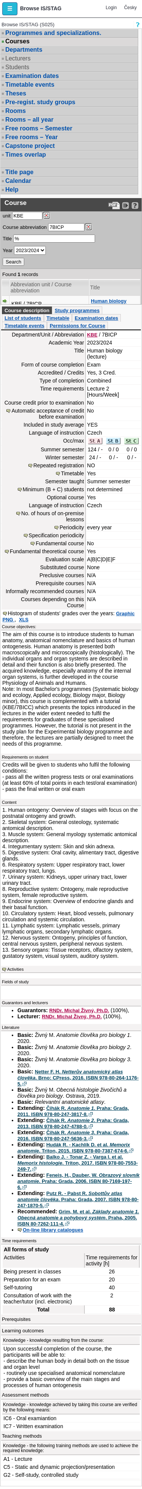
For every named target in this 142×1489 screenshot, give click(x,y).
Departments (23, 49)
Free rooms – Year (31, 137)
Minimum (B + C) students (53, 489)
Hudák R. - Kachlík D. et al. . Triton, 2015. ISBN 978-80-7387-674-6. (73, 1148)
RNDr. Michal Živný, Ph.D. (79, 1010)
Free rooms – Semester (38, 128)
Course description (27, 310)
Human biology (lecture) (108, 304)
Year (7, 250)
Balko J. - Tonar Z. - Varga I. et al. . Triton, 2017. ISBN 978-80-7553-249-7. (77, 1163)
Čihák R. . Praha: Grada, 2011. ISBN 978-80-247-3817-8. (73, 1111)
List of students (23, 318)
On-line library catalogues (53, 1230)
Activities (15, 969)
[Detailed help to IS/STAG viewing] (135, 206)
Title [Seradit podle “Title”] (95, 287)
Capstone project (30, 146)
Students (17, 67)
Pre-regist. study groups (40, 102)
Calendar (18, 181)
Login (111, 7)
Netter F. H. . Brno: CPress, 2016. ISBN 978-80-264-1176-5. (78, 1078)
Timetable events (30, 84)
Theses (15, 93)
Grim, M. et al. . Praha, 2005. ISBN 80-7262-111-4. (78, 1218)
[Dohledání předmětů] (88, 227)
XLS (23, 619)
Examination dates (32, 76)
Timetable (58, 318)
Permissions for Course (77, 326)
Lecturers (18, 58)
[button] (9, 8)
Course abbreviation (25, 227)
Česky (130, 7)
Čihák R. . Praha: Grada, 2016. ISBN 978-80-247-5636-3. (73, 1135)
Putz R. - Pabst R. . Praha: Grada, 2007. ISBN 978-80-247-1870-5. (78, 1199)
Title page (19, 172)
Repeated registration (58, 465)
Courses (17, 41)
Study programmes (77, 310)
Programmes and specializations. (53, 33)
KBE (92, 335)
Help (12, 189)
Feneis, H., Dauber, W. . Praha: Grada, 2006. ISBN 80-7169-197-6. (78, 1181)
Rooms (15, 111)
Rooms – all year (29, 119)
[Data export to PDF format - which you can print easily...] (114, 206)
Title (7, 238)
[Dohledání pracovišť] (46, 215)
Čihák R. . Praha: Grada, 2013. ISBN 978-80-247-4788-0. (73, 1123)
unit (7, 216)
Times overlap (25, 154)
